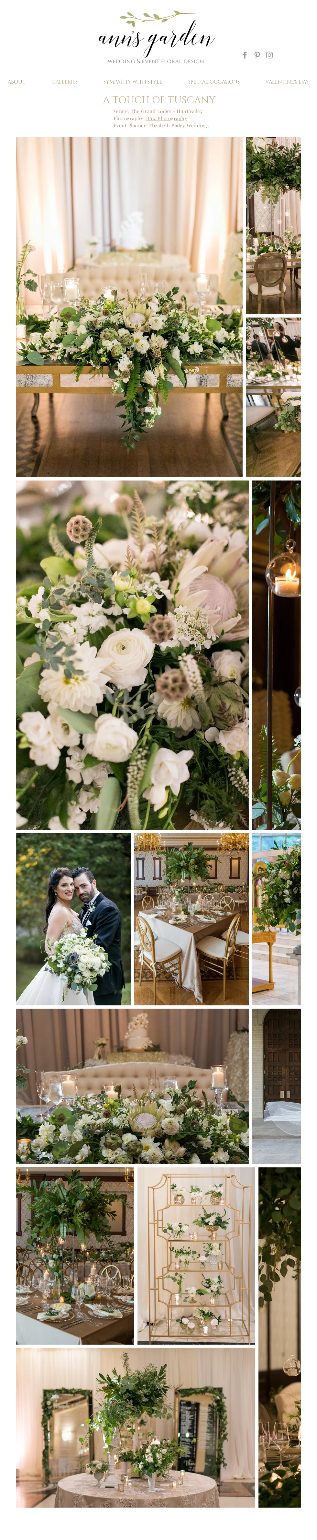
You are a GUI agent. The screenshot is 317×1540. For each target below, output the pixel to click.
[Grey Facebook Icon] (244, 55)
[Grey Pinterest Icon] (257, 55)
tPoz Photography (166, 118)
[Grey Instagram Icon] (269, 55)
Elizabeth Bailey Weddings (179, 125)
